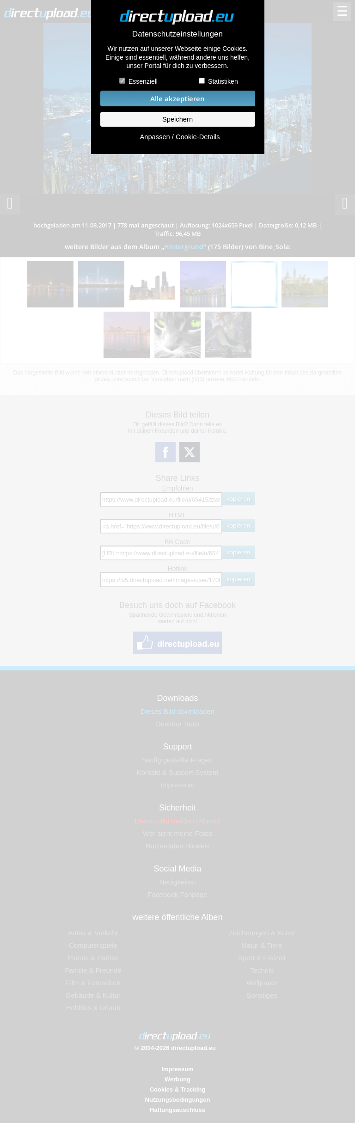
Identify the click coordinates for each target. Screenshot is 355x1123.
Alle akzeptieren (177, 98)
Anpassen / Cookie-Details (180, 137)
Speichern (177, 119)
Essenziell (143, 81)
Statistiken (223, 81)
